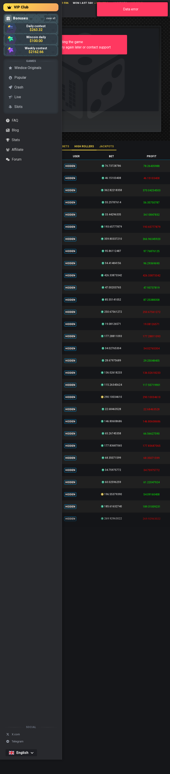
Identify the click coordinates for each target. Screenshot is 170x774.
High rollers (84, 146)
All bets (62, 146)
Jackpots (106, 146)
